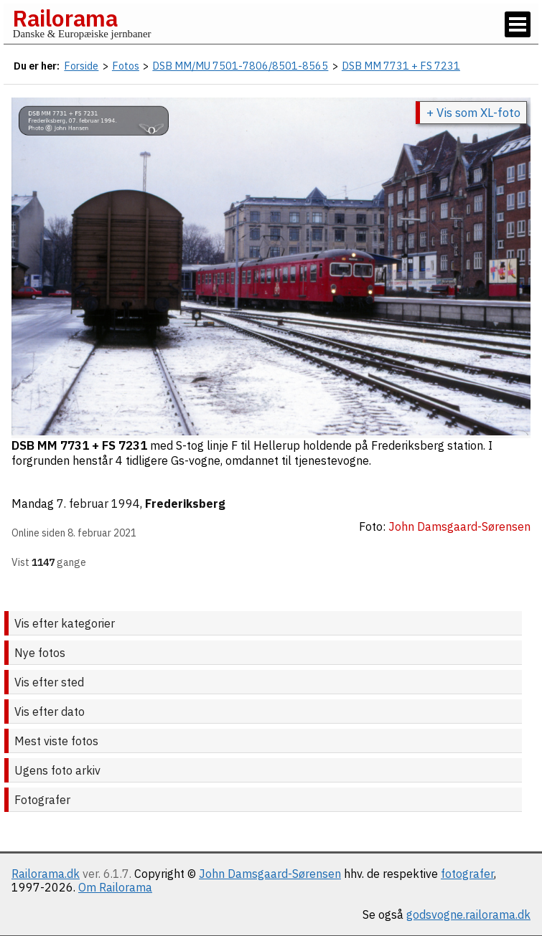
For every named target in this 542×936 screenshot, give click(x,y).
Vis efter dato (49, 711)
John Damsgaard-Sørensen (270, 873)
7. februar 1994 (98, 503)
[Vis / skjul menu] (518, 24)
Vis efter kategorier (64, 623)
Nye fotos (39, 653)
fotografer (467, 873)
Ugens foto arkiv (57, 770)
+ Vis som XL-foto (473, 112)
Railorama (65, 18)
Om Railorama (115, 887)
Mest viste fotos (56, 741)
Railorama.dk (45, 873)
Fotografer (42, 800)
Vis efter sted (49, 682)
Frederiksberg (185, 503)
